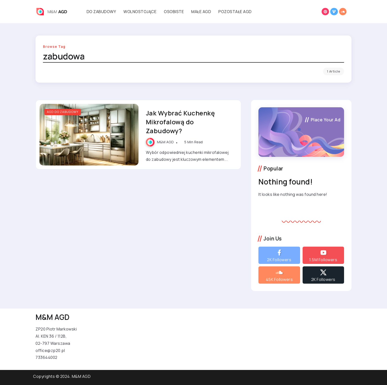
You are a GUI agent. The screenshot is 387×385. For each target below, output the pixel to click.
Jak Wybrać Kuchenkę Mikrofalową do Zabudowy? (180, 122)
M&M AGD (165, 142)
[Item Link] (88, 134)
